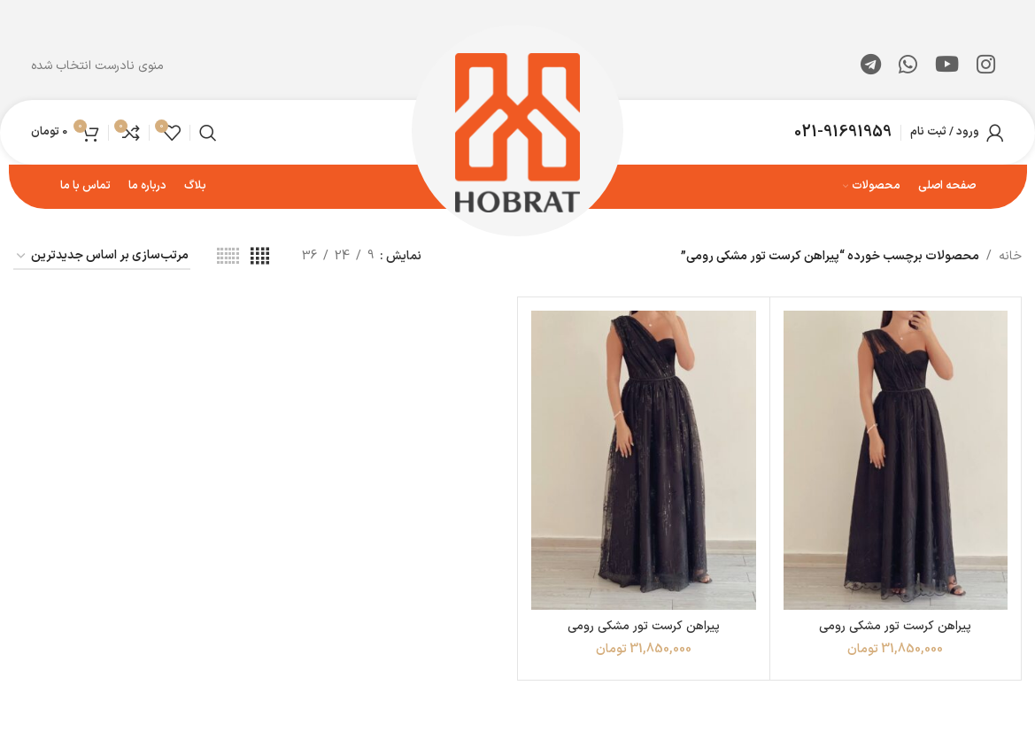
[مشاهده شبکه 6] (228, 257)
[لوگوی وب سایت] (517, 131)
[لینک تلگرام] (871, 66)
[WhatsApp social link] (908, 66)
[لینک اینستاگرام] (986, 66)
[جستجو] (208, 132)
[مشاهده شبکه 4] (260, 257)
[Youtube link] (947, 66)
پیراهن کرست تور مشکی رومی (895, 626)
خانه (1010, 256)
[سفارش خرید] (101, 257)
